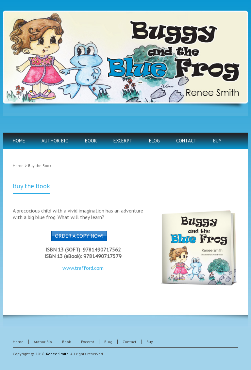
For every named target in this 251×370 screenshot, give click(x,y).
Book (66, 341)
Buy (149, 341)
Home (18, 165)
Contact (129, 341)
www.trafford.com (83, 268)
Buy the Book (31, 186)
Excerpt (87, 341)
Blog (108, 341)
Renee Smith (57, 353)
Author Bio (43, 341)
